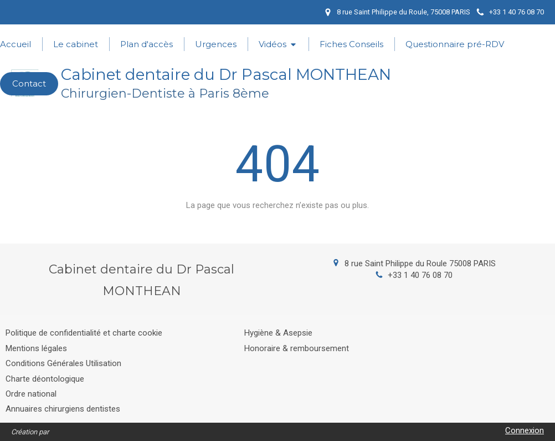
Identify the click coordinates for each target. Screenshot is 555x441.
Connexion (524, 430)
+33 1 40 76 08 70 (420, 275)
